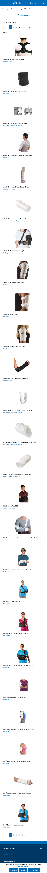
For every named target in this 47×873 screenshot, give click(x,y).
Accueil (4, 9)
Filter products (23, 15)
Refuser (23, 870)
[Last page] (29, 27)
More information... (23, 866)
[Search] (44, 3)
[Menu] (3, 3)
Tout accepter (33, 870)
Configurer (13, 870)
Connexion (33, 3)
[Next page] (25, 27)
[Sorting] (23, 32)
